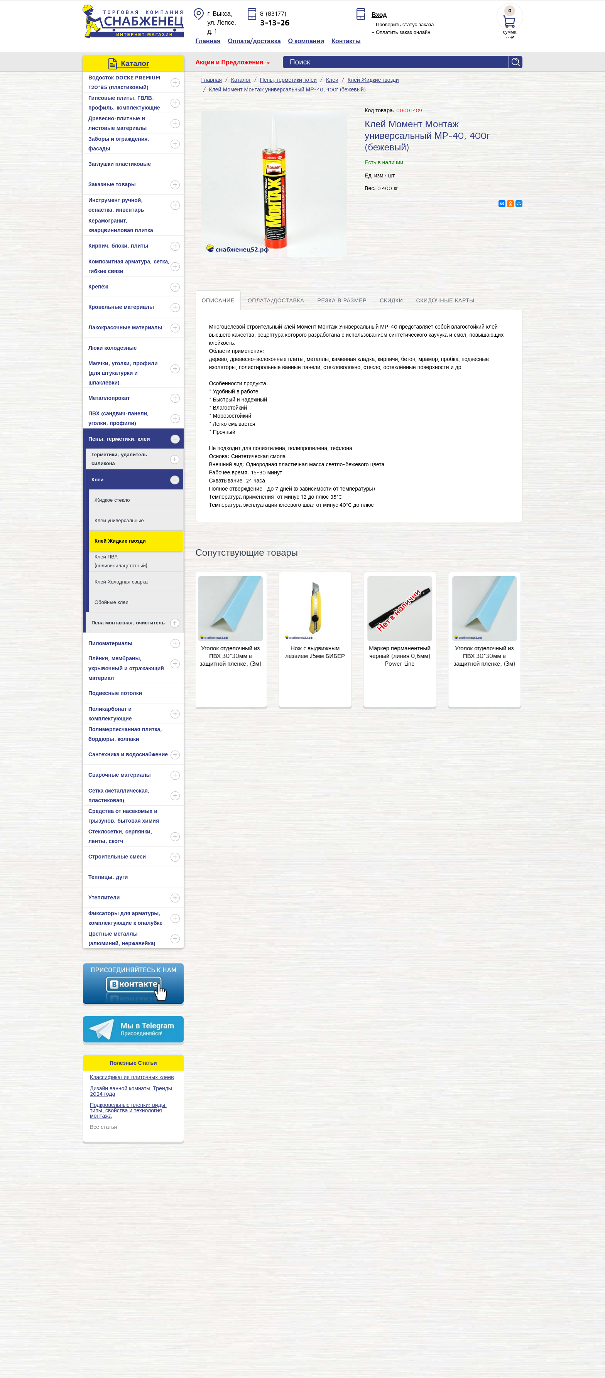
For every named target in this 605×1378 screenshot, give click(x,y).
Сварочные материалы (119, 774)
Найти (515, 62)
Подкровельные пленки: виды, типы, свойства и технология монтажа (128, 1110)
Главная (211, 79)
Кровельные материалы (121, 307)
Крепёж (98, 286)
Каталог (241, 79)
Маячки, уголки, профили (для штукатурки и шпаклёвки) (123, 373)
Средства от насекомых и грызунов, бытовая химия (123, 816)
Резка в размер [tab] (342, 300)
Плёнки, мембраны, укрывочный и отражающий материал (126, 668)
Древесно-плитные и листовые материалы (117, 123)
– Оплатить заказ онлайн (401, 32)
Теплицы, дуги (108, 877)
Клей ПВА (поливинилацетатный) (121, 560)
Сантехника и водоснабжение (128, 754)
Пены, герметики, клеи (119, 438)
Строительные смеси (117, 856)
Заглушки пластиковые (119, 163)
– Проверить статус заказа (403, 24)
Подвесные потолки (115, 693)
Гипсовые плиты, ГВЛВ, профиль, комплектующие (124, 102)
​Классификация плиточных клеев (132, 1077)
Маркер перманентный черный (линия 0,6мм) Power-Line (401, 656)
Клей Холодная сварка (121, 582)
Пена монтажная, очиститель (128, 622)
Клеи (97, 479)
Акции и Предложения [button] (230, 62)
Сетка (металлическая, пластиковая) (119, 795)
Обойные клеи (111, 602)
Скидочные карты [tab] (445, 300)
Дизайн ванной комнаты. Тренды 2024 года (131, 1091)
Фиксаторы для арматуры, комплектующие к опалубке (125, 918)
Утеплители (104, 897)
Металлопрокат (109, 398)
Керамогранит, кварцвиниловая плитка (120, 225)
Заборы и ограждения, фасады (118, 143)
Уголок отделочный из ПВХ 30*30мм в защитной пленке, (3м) (232, 656)
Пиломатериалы (110, 643)
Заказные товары (112, 184)
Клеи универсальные (119, 520)
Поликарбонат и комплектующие (110, 713)
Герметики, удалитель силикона (119, 458)
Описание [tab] (218, 300)
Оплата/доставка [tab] (276, 300)
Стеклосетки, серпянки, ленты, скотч (120, 836)
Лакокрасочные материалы (125, 327)
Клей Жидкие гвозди (120, 541)
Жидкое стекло (112, 500)
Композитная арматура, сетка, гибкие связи (129, 266)
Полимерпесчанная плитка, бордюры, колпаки (125, 734)
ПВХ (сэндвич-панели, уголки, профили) (118, 418)
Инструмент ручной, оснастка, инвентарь (116, 205)
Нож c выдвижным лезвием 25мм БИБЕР (317, 652)
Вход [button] (379, 14)
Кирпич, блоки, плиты (118, 245)
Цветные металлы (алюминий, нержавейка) (121, 938)
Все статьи (103, 1126)
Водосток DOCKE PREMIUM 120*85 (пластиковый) (124, 82)
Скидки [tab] (391, 300)
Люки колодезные (112, 347)
